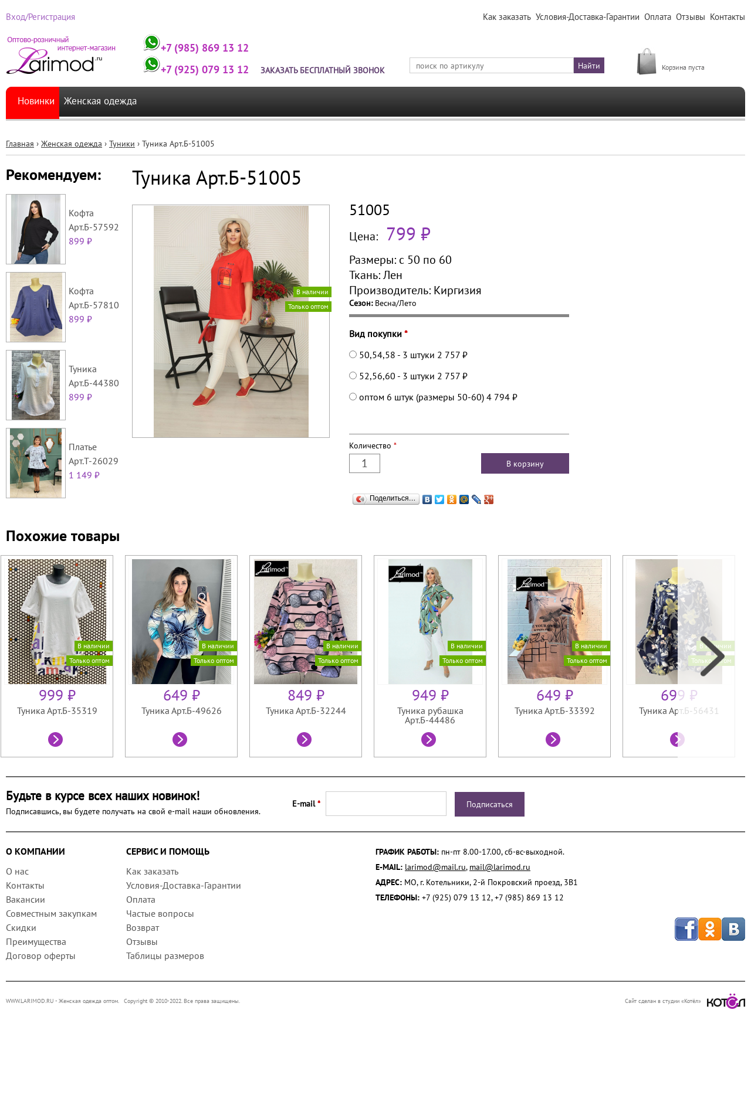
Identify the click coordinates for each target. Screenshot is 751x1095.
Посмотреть (57, 780)
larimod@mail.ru (435, 906)
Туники (122, 183)
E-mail (306, 843)
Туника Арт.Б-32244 (306, 750)
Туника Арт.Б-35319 (57, 750)
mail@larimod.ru (499, 906)
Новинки (38, 141)
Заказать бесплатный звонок (330, 70)
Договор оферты (41, 995)
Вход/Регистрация (39, 17)
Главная (20, 183)
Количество (373, 485)
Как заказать (511, 17)
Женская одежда (110, 141)
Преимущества (36, 981)
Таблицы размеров (165, 995)
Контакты (728, 17)
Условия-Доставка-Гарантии (590, 17)
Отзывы (691, 17)
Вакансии (25, 938)
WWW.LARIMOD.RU (30, 1040)
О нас (17, 910)
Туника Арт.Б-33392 (555, 750)
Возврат (142, 966)
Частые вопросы (160, 952)
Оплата (659, 17)
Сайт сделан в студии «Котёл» (685, 1040)
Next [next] (711, 695)
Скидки (21, 966)
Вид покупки (378, 373)
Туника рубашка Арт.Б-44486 (430, 754)
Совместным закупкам (51, 952)
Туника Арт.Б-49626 (181, 750)
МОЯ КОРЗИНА (690, 54)
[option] (63, 695)
